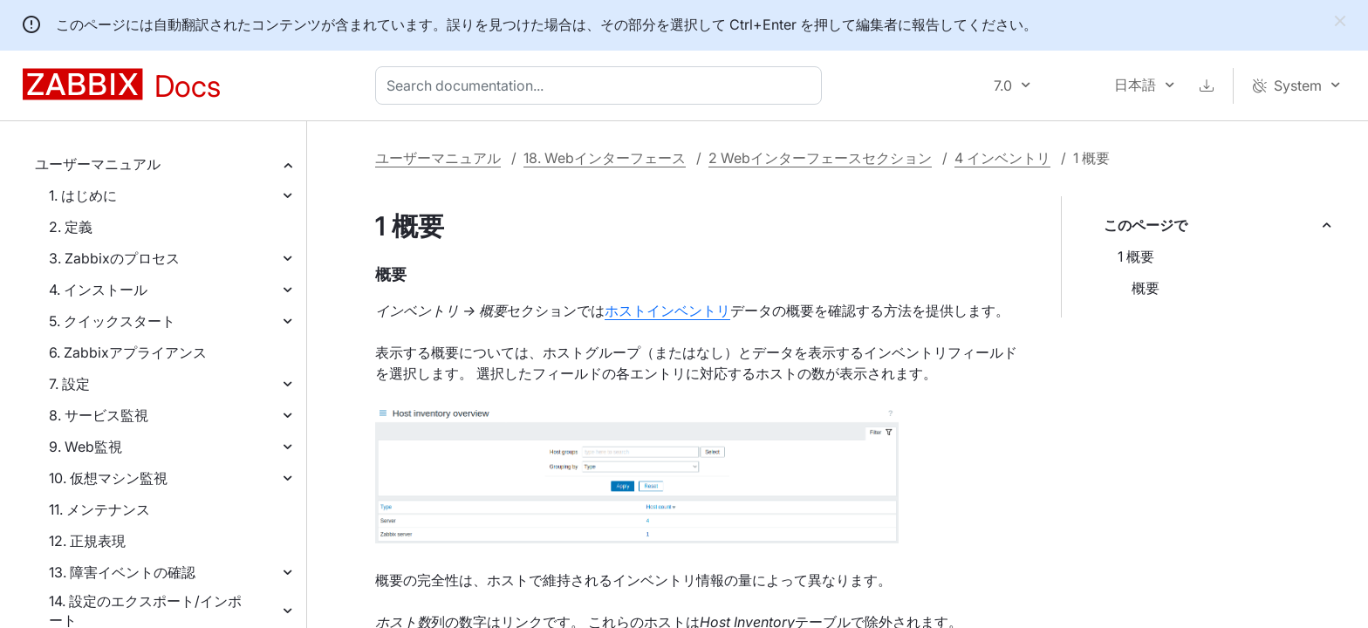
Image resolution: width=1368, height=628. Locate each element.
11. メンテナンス (99, 509)
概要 (1145, 288)
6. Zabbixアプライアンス (128, 352)
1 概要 (1136, 256)
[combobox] (602, 85)
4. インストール (98, 289)
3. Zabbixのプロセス (114, 258)
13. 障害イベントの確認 (122, 572)
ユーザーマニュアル (98, 164)
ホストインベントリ (667, 310)
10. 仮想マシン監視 (108, 478)
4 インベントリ (1002, 158)
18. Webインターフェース (604, 158)
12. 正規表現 (87, 541)
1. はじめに (83, 195)
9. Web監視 (85, 446)
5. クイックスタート (112, 321)
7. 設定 (69, 383)
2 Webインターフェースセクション (820, 158)
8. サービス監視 (98, 415)
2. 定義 (70, 227)
